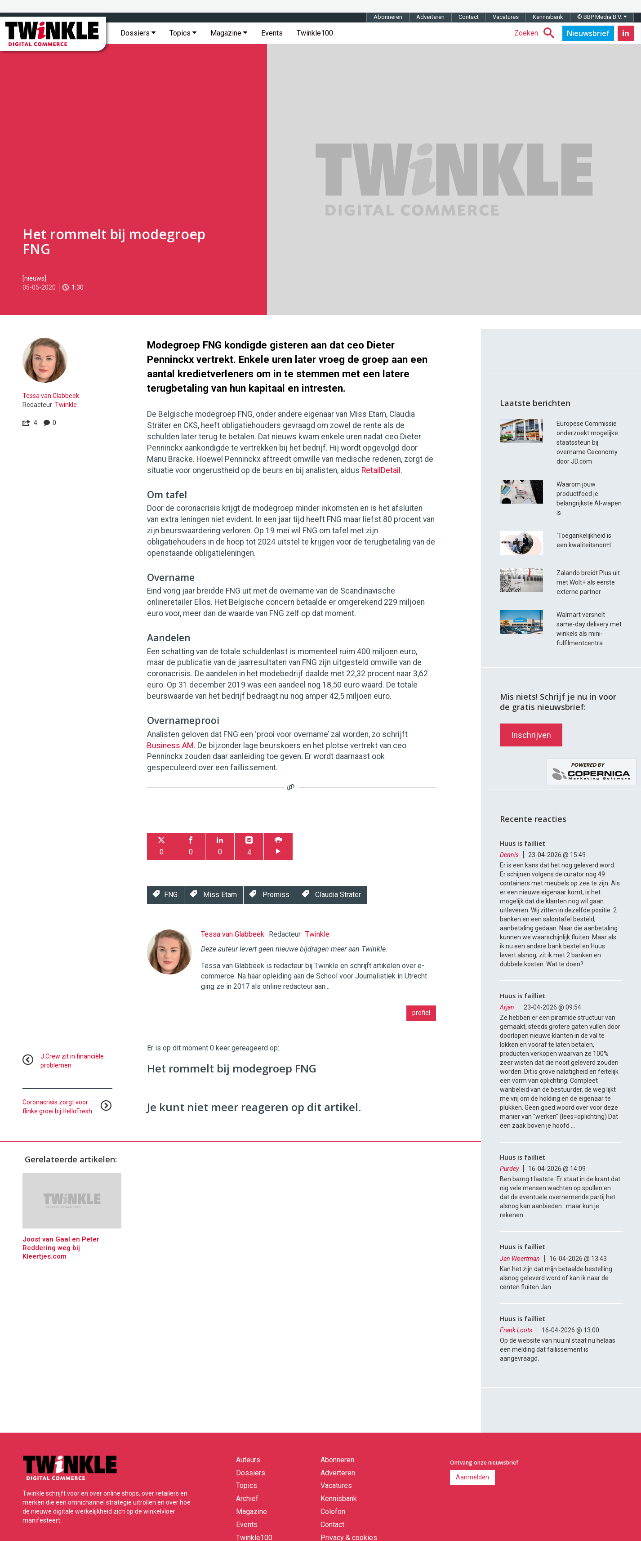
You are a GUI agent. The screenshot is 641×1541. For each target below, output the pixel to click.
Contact (468, 16)
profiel (421, 1012)
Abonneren (388, 16)
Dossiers (138, 33)
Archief (247, 1498)
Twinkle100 (315, 33)
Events (272, 33)
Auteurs (248, 1460)
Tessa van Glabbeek (50, 395)
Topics (182, 33)
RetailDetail (381, 470)
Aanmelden (472, 1477)
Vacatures (506, 16)
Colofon (332, 1511)
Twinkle (66, 404)
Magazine (228, 33)
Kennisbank (548, 16)
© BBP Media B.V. (602, 16)
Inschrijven (531, 735)
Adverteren (430, 16)
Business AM (170, 745)
